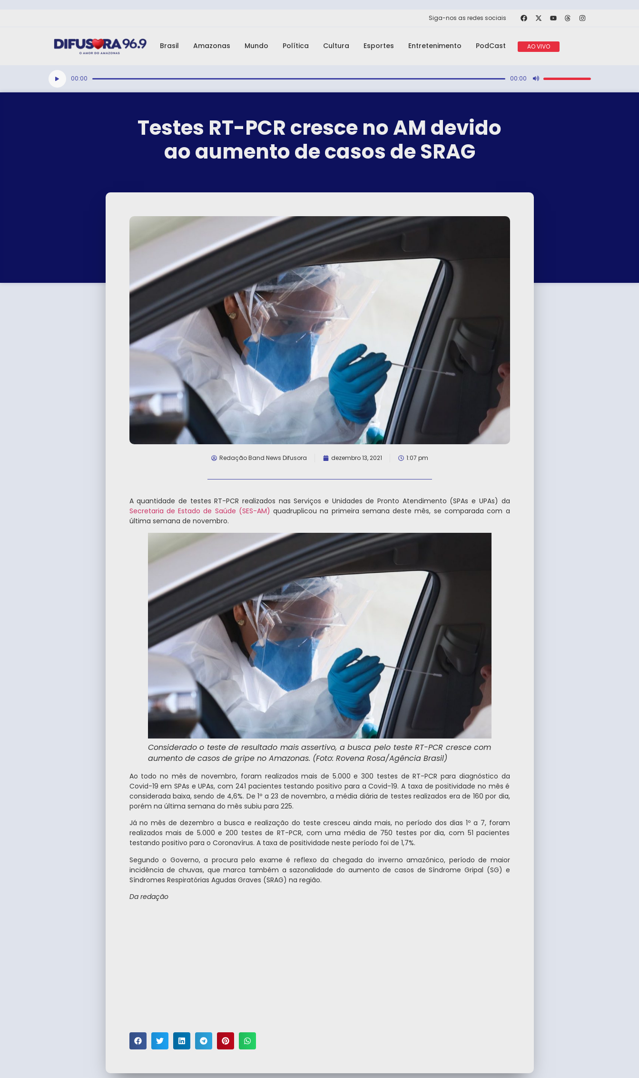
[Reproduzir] (57, 79)
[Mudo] (535, 78)
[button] (138, 1040)
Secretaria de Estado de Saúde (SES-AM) (199, 511)
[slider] (298, 79)
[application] (320, 79)
